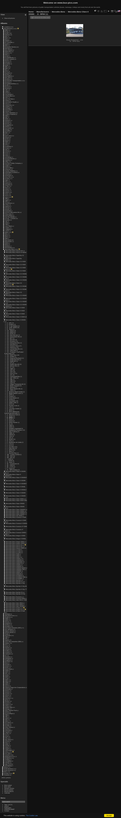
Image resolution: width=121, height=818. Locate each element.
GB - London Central (13, 454)
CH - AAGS (10, 330)
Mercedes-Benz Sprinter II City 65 (16, 586)
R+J (6, 655)
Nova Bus (8, 635)
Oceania (6, 775)
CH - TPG (10, 373)
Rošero (7, 666)
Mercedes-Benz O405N (13, 565)
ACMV (7, 33)
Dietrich (7, 126)
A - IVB (9, 323)
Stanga (7, 709)
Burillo (7, 85)
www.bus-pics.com (67, 3)
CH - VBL (10, 379)
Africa (5, 767)
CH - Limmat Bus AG (13, 349)
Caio (6, 97)
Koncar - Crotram (10, 218)
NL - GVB (10, 465)
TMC (6, 716)
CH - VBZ (10, 381)
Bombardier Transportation (13, 80)
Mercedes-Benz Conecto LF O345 (16, 526)
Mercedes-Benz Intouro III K (14, 251)
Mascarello (8, 241)
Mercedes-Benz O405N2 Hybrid (16, 568)
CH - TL (9, 367)
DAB (6, 116)
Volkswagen (8, 750)
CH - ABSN (10, 332)
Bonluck (7, 82)
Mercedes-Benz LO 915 (13, 551)
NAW (6, 620)
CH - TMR (10, 369)
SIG (6, 673)
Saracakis (8, 689)
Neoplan (7, 626)
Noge (6, 634)
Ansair (7, 56)
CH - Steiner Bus (12, 366)
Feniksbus (8, 146)
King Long (8, 214)
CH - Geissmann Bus (13, 343)
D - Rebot (10, 421)
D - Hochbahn (11, 401)
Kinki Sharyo (9, 215)
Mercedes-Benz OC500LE (14, 575)
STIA (6, 678)
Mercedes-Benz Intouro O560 (15, 548)
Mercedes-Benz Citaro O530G (15, 503)
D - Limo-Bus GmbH (13, 408)
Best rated (7, 787)
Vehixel (7, 741)
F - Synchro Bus (12, 453)
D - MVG (9, 410)
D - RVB (9, 419)
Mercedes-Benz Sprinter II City (15, 583)
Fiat (6, 149)
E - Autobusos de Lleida (14, 442)
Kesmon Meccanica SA (12, 212)
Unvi (6, 735)
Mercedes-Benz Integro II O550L (16, 538)
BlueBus (7, 79)
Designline (8, 125)
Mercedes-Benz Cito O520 (14, 515)
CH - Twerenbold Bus (13, 376)
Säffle (6, 683)
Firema (7, 151)
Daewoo (7, 120)
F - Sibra (9, 451)
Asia (5, 771)
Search (6, 806)
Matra (6, 243)
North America (8, 768)
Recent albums (9, 791)
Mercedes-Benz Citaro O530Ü (15, 514)
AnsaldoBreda (9, 57)
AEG (6, 37)
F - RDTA (9, 450)
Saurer (7, 690)
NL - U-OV (10, 466)
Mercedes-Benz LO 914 (13, 549)
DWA (6, 119)
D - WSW (10, 439)
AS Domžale (9, 42)
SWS (6, 681)
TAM (6, 715)
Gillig (6, 161)
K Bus (7, 204)
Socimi (7, 702)
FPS (6, 145)
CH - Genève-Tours (13, 346)
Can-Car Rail (9, 99)
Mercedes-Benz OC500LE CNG (16, 577)
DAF (6, 117)
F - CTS (9, 444)
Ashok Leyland (9, 59)
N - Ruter (9, 462)
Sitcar (6, 699)
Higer (6, 180)
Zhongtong (8, 765)
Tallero (7, 718)
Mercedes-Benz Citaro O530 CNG (16, 500)
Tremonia (8, 730)
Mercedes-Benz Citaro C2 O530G (16, 274)
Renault (7, 661)
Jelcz (6, 201)
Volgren (7, 748)
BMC (6, 68)
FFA (6, 143)
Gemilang (8, 157)
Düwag (7, 129)
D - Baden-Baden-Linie (14, 393)
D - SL (9, 424)
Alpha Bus (8, 51)
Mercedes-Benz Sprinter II (14, 581)
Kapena (7, 206)
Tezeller (7, 725)
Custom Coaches (10, 114)
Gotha (7, 166)
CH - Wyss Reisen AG (13, 388)
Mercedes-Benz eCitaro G (14, 609)
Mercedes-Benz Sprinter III (14, 592)
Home (31, 12)
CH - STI (9, 362)
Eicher (7, 138)
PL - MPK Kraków (12, 470)
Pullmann (8, 654)
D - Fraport (10, 396)
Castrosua (8, 105)
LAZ (6, 221)
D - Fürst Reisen (12, 398)
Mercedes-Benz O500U (13, 572)
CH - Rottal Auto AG (13, 359)
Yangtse (7, 759)
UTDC (7, 733)
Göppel (7, 164)
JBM (6, 198)
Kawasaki (8, 211)
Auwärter (7, 63)
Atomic (7, 60)
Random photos (9, 788)
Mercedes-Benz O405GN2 (14, 561)
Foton (6, 155)
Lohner (7, 230)
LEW (6, 223)
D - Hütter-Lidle (11, 402)
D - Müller (10, 416)
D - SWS (9, 427)
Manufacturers (8, 28)
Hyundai (7, 184)
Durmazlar (8, 128)
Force (6, 152)
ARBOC (7, 41)
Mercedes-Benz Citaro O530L (15, 511)
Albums (4, 23)
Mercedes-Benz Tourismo (14, 597)
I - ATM (9, 459)
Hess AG (7, 177)
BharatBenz (8, 76)
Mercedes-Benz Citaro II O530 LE (16, 317)
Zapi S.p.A (8, 764)
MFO (6, 237)
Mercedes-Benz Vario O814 (14, 603)
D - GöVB (10, 399)
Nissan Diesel (9, 632)
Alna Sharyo (8, 50)
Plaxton (7, 647)
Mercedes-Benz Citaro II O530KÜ (16, 483)
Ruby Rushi (8, 669)
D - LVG (9, 407)
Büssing (7, 88)
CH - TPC (10, 370)
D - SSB (9, 425)
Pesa (6, 646)
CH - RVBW (10, 356)
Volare (7, 747)
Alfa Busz (8, 48)
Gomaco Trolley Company (13, 163)
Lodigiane (8, 229)
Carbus (7, 100)
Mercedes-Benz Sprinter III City (15, 594)
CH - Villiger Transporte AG (15, 384)
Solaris (7, 704)
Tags (5, 804)
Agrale (7, 44)
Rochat (7, 664)
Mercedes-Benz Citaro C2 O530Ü (16, 295)
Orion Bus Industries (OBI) (13, 641)
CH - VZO (10, 382)
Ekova (7, 140)
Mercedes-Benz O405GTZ (14, 563)
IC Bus (7, 186)
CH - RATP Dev (11, 355)
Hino (6, 181)
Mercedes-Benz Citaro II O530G (16, 320)
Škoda (7, 701)
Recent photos (8, 790)
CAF (6, 90)
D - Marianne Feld (12, 414)
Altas (6, 54)
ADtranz (7, 34)
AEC (6, 36)
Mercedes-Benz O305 (12, 554)
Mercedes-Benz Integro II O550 (15, 535)
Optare (7, 640)
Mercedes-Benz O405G (13, 558)
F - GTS (9, 445)
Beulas (7, 74)
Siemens (7, 698)
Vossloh (7, 755)
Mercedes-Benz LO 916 (13, 552)
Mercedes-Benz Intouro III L (14, 546)
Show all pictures (9, 18)
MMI (6, 238)
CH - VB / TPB (11, 378)
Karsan (7, 209)
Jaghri (7, 200)
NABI (6, 618)
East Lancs (8, 135)
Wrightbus (8, 758)
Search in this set (42, 17)
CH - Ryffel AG (11, 361)
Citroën (7, 111)
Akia (6, 45)
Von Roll (7, 753)
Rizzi (6, 663)
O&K (6, 637)
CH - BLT (9, 338)
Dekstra (7, 122)
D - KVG (9, 404)
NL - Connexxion (12, 463)
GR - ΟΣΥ (10, 456)
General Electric (10, 158)
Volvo (6, 752)
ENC (6, 132)
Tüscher (7, 732)
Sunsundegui (9, 713)
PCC (6, 644)
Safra (6, 684)
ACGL (7, 31)
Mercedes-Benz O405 (12, 557)
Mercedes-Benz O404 (12, 555)
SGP (6, 672)
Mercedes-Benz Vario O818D (15, 606)
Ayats (6, 65)
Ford (6, 154)
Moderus (7, 617)
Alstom (7, 53)
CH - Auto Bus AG (12, 335)
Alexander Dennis (10, 47)
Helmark (7, 174)
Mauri (6, 244)
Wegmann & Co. (10, 756)
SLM (6, 675)
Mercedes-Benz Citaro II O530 (15, 307)
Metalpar (7, 614)
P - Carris (10, 468)
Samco (7, 686)
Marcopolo (8, 240)
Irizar (6, 194)
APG (6, 39)
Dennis (7, 123)
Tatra (6, 721)
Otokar (7, 643)
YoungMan (8, 761)
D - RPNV (10, 418)
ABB (6, 30)
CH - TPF (10, 372)
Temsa (7, 724)
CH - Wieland (11, 387)
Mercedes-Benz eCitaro (13, 607)
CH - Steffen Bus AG (13, 364)
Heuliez (7, 178)
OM (6, 638)
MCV (6, 235)
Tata (6, 719)
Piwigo (107, 816)
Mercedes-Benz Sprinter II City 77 (16, 589)
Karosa (7, 207)
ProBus (7, 650)
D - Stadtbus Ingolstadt (14, 428)
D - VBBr (9, 433)
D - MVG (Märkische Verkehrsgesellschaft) (11, 412)
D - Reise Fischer (12, 422)
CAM (6, 91)
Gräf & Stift (8, 168)
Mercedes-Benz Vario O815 (14, 604)
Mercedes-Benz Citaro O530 (14, 499)
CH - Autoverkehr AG (13, 336)
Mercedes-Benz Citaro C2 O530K (16, 286)
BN (6, 70)
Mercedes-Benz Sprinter (13, 580)
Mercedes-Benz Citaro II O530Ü (16, 493)
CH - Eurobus (11, 341)
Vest (6, 742)
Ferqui (7, 148)
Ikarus (7, 187)
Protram (7, 652)
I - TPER (9, 460)
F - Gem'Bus (11, 447)
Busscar (7, 86)
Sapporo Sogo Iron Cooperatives (15, 687)
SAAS (7, 670)
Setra (6, 696)
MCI (6, 234)
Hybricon (7, 183)
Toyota (7, 728)
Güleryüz (7, 169)
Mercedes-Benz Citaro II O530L (15, 486)
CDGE (7, 93)
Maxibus (7, 246)
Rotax (7, 667)
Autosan (7, 62)
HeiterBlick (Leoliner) (11, 172)
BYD (6, 71)
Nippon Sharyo (9, 631)
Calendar (7, 793)
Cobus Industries (10, 112)
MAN (6, 232)
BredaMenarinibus (10, 83)
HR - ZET (10, 457)
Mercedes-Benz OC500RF (14, 578)
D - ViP (9, 437)
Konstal (7, 220)
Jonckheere (8, 203)
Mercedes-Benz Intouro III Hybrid (16, 252)
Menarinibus (8, 247)
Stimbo (7, 712)
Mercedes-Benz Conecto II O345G (16, 523)
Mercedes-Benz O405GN (13, 560)
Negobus (7, 623)
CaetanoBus (9, 96)
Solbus (7, 706)
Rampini (7, 657)
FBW (6, 142)
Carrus (7, 103)
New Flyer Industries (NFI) (13, 628)
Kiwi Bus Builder (10, 217)
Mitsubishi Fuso (10, 615)
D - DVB (9, 395)
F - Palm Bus (11, 448)
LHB (6, 224)
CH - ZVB (10, 390)
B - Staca (9, 329)
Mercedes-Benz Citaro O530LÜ (15, 512)
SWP (6, 680)
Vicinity (7, 745)
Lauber (7, 227)
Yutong (7, 762)
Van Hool (8, 739)
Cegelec (7, 106)
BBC (6, 67)
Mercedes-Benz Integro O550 (15, 541)
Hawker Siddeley (10, 171)
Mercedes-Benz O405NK (13, 571)
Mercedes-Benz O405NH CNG (15, 569)
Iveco (6, 197)
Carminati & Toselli (10, 102)
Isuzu (6, 195)
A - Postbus (10, 324)
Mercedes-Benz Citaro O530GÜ (16, 509)
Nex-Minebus (9, 629)
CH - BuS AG (11, 339)
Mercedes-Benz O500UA (13, 574)
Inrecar (7, 190)
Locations (7, 27)
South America (8, 770)
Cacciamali (8, 94)
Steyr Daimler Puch (11, 710)
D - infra (9, 440)
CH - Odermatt (11, 350)
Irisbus (7, 192)
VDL (6, 738)
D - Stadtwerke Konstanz (14, 430)
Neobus (7, 624)
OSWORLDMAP (9, 809)
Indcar (7, 189)
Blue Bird (8, 77)
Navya (7, 621)
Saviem (7, 692)
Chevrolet (8, 109)
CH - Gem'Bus (11, 344)
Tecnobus (8, 722)
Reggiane (8, 660)
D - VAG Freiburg (12, 431)
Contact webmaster (115, 816)
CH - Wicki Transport (13, 385)
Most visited (8, 785)
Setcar (7, 695)
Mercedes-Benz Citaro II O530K (16, 480)
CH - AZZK (10, 333)
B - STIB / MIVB (12, 327)
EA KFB (7, 131)
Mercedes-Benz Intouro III (14, 545)
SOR (6, 676)
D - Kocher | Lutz (12, 405)
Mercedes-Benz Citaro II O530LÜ (16, 489)
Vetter (7, 744)
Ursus (7, 736)
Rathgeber (8, 658)
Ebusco (7, 137)
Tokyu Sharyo (9, 727)
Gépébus (8, 160)
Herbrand (8, 175)
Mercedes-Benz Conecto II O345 (16, 517)
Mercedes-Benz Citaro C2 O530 (16, 261)
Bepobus (7, 73)
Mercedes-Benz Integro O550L (15, 543)
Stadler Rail (8, 707)
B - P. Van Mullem (12, 326)
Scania (7, 693)
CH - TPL (9, 375)
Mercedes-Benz (10, 249)
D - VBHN (10, 434)
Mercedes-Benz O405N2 (13, 566)
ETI (6, 134)
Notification (7, 807)
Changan (8, 108)
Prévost (7, 649)
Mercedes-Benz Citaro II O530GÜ (16, 477)
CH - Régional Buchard (14, 358)
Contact (6, 811)
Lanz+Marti (8, 226)
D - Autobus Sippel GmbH (15, 392)
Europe (6, 773)
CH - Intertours (11, 347)
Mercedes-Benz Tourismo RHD (15, 598)
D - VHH (9, 436)
